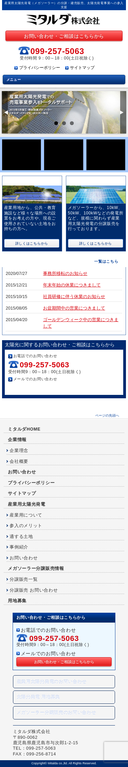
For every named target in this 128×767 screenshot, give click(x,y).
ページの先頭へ (107, 415)
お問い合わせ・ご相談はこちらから (64, 36)
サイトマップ (82, 67)
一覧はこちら (106, 261)
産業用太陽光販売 (25, 180)
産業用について (26, 515)
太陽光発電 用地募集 (38, 697)
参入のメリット (26, 525)
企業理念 (19, 450)
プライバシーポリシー (39, 67)
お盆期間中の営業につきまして (74, 308)
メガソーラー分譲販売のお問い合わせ (56, 713)
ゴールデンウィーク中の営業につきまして (80, 323)
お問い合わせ (22, 472)
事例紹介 (19, 547)
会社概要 (19, 461)
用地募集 (17, 600)
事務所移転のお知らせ (65, 273)
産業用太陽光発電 (26, 504)
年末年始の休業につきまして (72, 285)
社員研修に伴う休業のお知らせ (74, 296)
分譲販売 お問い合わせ (34, 590)
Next (123, 112)
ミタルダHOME (24, 429)
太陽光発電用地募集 (63, 155)
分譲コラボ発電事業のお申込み (106, 155)
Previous (5, 112)
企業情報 (17, 439)
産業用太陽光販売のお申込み (21, 155)
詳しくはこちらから (31, 243)
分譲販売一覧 (24, 579)
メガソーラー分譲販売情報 (36, 568)
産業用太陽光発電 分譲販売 (98, 180)
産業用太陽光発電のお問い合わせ (52, 682)
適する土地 (21, 536)
